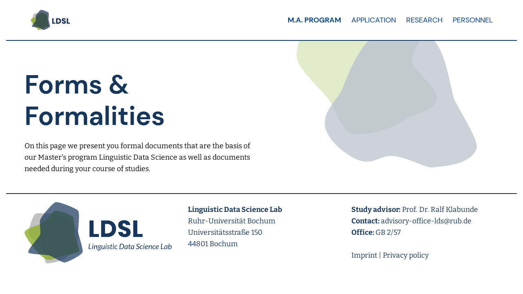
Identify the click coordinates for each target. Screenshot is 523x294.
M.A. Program (314, 20)
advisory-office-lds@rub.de (426, 221)
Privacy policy (406, 255)
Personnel (473, 20)
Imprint (364, 255)
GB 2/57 (388, 232)
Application (373, 20)
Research (424, 20)
